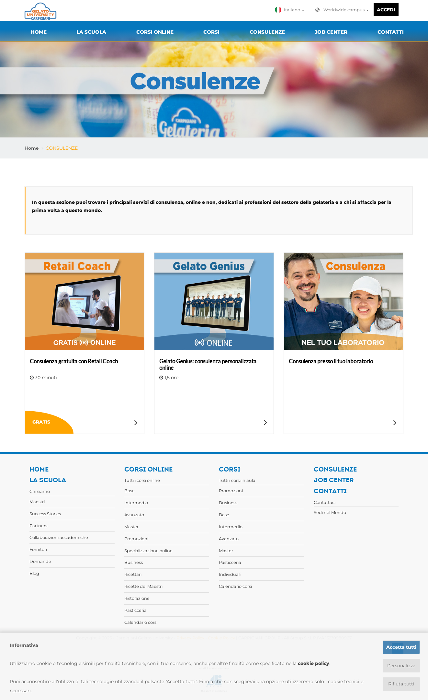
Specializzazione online (148, 550)
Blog (34, 573)
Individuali (230, 574)
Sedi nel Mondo (330, 512)
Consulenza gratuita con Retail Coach (74, 361)
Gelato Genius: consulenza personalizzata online (207, 364)
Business (133, 562)
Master (131, 526)
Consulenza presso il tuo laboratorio (331, 361)
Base (129, 490)
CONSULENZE (62, 148)
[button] (291, 9)
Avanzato (134, 514)
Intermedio (136, 502)
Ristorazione (137, 598)
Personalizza (401, 666)
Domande (40, 561)
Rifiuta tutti (401, 684)
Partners (38, 525)
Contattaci (324, 502)
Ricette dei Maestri (143, 586)
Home (32, 148)
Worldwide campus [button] (342, 9)
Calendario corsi (140, 622)
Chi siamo (39, 491)
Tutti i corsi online (142, 480)
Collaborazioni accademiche (58, 537)
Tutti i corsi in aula (237, 480)
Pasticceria (135, 610)
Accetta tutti (401, 647)
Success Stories (45, 513)
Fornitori (38, 549)
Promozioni (136, 538)
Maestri (37, 501)
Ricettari (132, 574)
